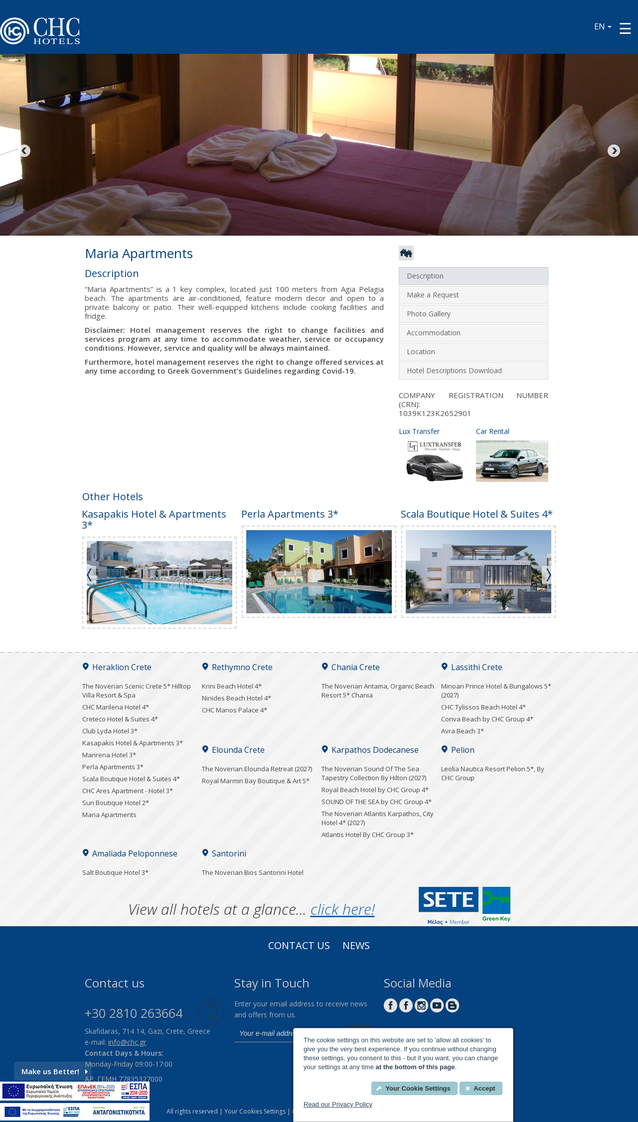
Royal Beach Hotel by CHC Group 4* (375, 789)
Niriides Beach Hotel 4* (236, 698)
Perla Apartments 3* (113, 766)
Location (421, 351)
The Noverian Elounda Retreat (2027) (257, 768)
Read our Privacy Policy (338, 1104)
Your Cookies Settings (255, 1111)
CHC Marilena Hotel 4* (115, 706)
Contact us (299, 946)
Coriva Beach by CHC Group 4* (487, 718)
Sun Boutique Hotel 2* (115, 802)
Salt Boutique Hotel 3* (115, 872)
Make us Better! (54, 1071)
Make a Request (433, 294)
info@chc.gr (127, 1042)
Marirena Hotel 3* (109, 754)
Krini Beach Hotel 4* (232, 686)
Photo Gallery (429, 313)
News (356, 946)
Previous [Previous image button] (24, 151)
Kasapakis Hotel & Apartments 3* (132, 742)
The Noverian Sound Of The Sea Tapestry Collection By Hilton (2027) (373, 773)
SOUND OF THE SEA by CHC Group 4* (376, 801)
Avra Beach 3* (462, 730)
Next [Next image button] (613, 151)
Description (425, 275)
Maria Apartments (109, 814)
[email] (289, 1033)
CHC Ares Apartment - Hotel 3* (127, 790)
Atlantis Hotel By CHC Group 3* (367, 834)
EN (603, 26)
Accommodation (434, 332)
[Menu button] (625, 28)
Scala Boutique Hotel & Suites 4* (131, 778)
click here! (343, 909)
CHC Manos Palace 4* (234, 709)
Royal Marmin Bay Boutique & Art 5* (256, 780)
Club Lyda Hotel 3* (110, 730)
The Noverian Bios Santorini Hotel (253, 872)
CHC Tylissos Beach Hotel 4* (483, 706)
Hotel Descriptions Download (454, 370)
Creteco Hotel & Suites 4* (120, 718)
